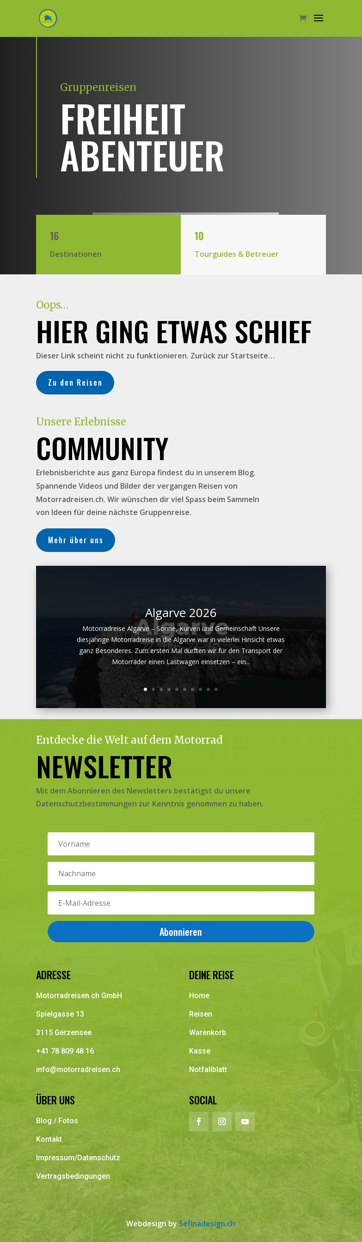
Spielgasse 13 (60, 1014)
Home (199, 995)
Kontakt (49, 1139)
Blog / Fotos (57, 1120)
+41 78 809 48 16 (65, 1051)
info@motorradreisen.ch (78, 1069)
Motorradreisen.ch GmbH (79, 995)
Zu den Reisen (75, 382)
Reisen (200, 1014)
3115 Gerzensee (64, 1032)
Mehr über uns (75, 539)
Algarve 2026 (181, 612)
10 (216, 689)
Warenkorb (207, 1032)
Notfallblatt (208, 1069)
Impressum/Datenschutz (78, 1157)
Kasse (199, 1051)
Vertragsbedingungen (73, 1176)
